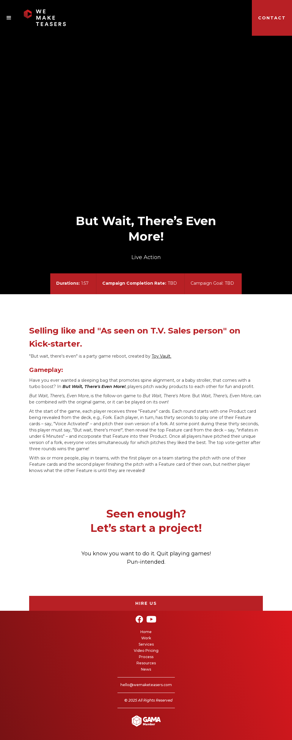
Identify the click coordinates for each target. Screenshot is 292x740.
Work (146, 638)
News (146, 669)
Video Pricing (146, 650)
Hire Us (146, 603)
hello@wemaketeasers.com (146, 685)
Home (146, 632)
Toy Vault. (161, 356)
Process (146, 657)
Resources (146, 663)
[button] (9, 18)
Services (146, 644)
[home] (33, 18)
